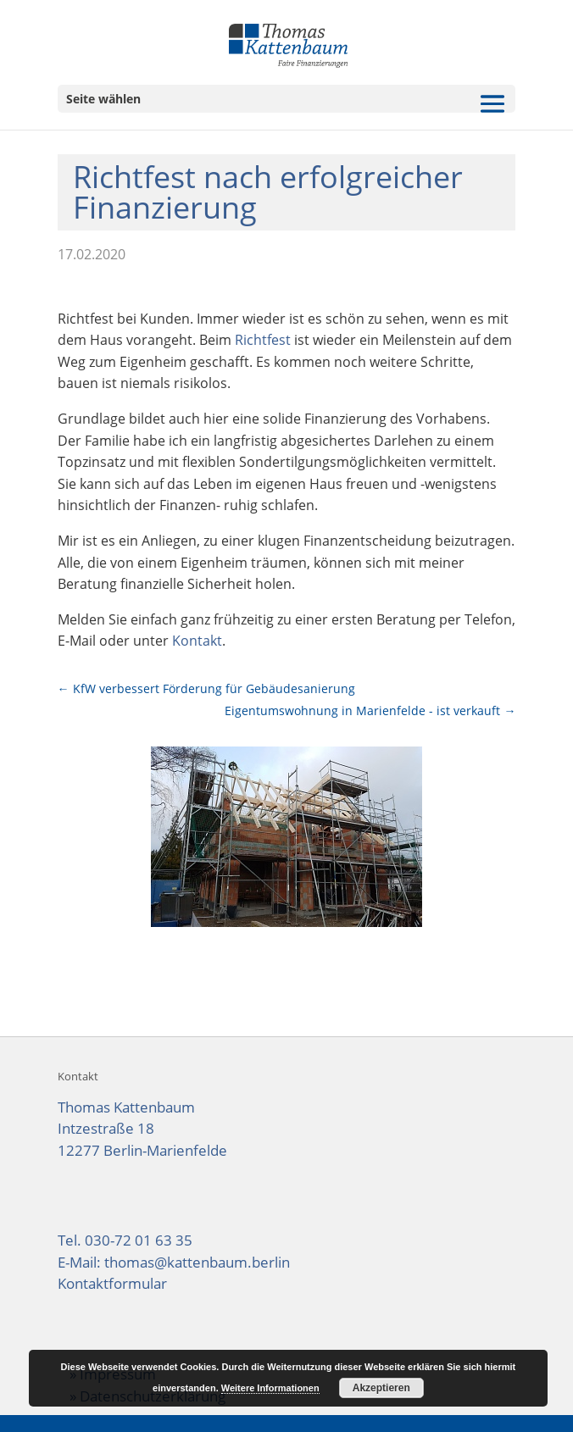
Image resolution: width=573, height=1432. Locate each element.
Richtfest (263, 339)
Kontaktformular (112, 1283)
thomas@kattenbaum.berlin (197, 1262)
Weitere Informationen (270, 1388)
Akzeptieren (381, 1388)
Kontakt (197, 640)
